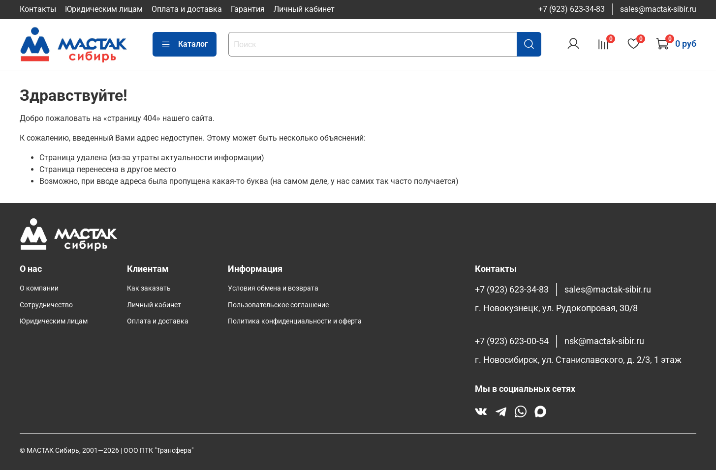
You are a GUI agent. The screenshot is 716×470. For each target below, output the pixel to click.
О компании (39, 288)
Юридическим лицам (104, 9)
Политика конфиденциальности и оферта (295, 321)
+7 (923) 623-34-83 (571, 9)
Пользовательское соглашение (278, 305)
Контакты (38, 9)
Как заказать (149, 288)
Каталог (184, 44)
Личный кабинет (304, 9)
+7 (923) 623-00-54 (512, 341)
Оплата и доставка (187, 9)
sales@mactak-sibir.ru (658, 9)
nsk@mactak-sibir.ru (604, 341)
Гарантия (248, 9)
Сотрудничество (46, 305)
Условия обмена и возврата (273, 288)
